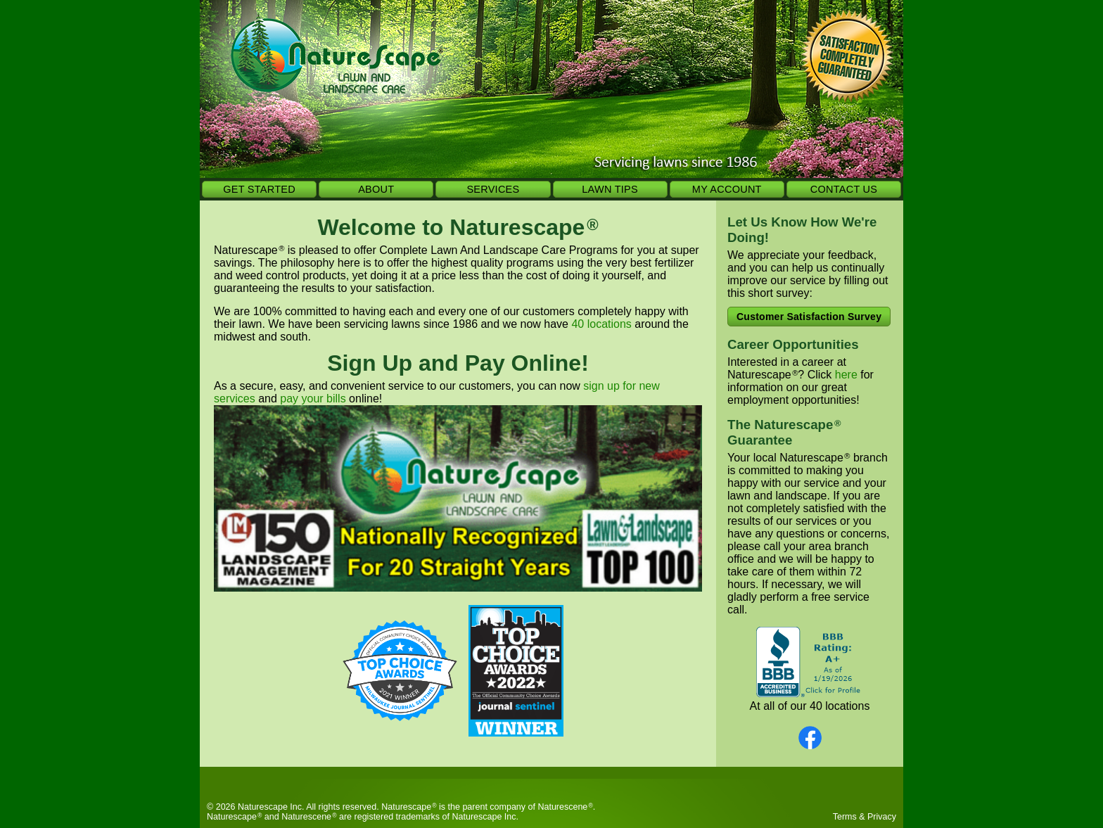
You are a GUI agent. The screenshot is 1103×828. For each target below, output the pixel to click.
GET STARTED (259, 189)
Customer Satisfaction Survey (809, 316)
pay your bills (312, 399)
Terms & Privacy (864, 817)
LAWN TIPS (610, 189)
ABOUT (376, 189)
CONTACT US (843, 189)
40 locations (601, 324)
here (846, 375)
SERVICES (492, 189)
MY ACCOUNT (727, 189)
